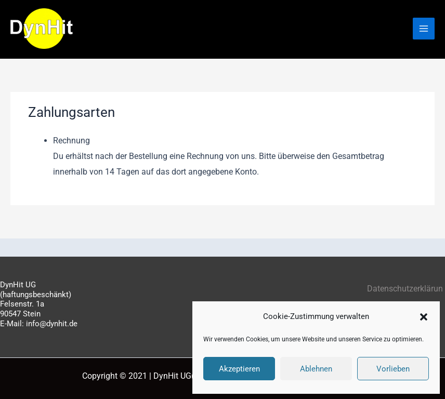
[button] (423, 317)
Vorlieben (393, 369)
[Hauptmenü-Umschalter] (424, 28)
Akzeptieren (239, 369)
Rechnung (71, 140)
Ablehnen (316, 369)
